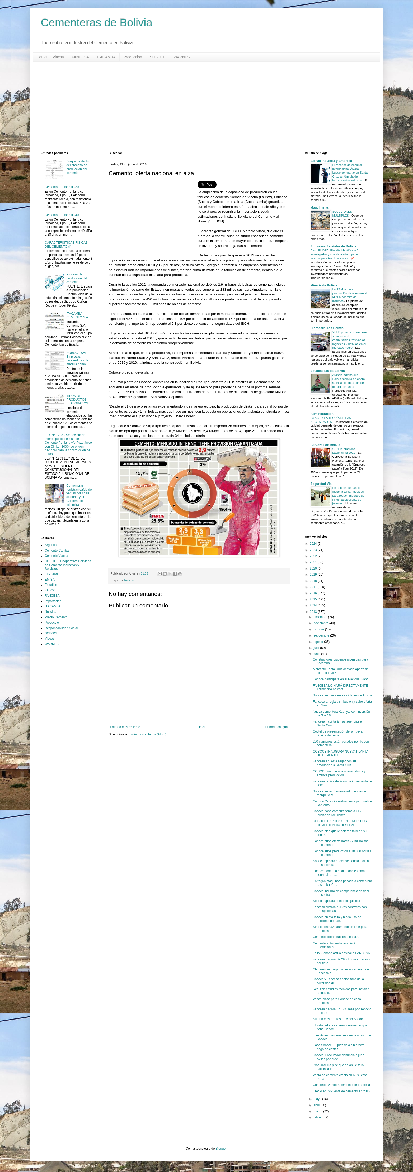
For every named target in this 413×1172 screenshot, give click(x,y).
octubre (319, 629)
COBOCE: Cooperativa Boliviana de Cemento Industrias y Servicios (68, 565)
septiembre (321, 635)
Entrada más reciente (125, 727)
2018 (314, 581)
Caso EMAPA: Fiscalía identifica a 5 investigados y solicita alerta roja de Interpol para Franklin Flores (334, 254)
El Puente (52, 574)
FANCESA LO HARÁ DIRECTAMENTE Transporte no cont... (340, 687)
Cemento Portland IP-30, (62, 187)
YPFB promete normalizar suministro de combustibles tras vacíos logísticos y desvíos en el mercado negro (349, 340)
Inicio (203, 727)
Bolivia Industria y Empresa (331, 161)
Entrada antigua (276, 727)
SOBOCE (158, 57)
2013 (314, 612)
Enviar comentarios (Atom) (147, 734)
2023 (314, 550)
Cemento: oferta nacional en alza (336, 937)
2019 (314, 574)
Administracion (322, 414)
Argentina (51, 545)
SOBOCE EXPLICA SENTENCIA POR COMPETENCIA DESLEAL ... (340, 823)
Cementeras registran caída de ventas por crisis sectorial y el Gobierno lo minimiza (79, 495)
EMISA (50, 579)
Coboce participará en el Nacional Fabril (341, 679)
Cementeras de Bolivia (97, 22)
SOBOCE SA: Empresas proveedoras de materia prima (77, 358)
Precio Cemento (56, 617)
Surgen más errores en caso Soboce (338, 1019)
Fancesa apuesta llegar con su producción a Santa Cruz (334, 763)
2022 (314, 556)
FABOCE (51, 590)
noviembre (321, 623)
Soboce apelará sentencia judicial (336, 901)
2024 (314, 544)
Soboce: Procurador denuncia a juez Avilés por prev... (338, 1057)
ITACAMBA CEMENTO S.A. (77, 315)
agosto (318, 642)
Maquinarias (320, 207)
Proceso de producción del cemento (76, 278)
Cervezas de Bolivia (325, 445)
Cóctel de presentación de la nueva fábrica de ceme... (337, 733)
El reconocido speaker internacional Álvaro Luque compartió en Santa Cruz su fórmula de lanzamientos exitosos (350, 172)
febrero (318, 1117)
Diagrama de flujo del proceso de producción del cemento (78, 167)
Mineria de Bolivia (324, 285)
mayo (317, 1099)
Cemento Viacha (50, 57)
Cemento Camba (57, 550)
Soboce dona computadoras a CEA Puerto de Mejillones (337, 813)
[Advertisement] (199, 106)
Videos (49, 638)
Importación (53, 601)
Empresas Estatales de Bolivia (333, 246)
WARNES (182, 57)
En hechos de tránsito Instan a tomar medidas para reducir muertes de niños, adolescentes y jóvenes (348, 495)
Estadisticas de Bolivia (328, 371)
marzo (318, 1111)
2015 (314, 599)
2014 (314, 605)
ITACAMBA (106, 57)
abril (316, 1105)
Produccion (133, 57)
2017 (314, 587)
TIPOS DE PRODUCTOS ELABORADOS (77, 399)
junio (317, 654)
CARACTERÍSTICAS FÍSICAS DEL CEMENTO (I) (66, 244)
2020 (314, 568)
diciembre (320, 617)
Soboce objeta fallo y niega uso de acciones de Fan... (337, 919)
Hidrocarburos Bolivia (327, 328)
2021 (314, 562)
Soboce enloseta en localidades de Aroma (342, 695)
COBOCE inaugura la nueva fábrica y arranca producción (339, 773)
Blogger (221, 1148)
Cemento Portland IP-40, (62, 215)
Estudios (51, 585)
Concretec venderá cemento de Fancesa (341, 1085)
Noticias (129, 580)
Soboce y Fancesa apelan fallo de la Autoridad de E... (338, 981)
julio (316, 648)
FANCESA (80, 57)
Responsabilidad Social (61, 628)
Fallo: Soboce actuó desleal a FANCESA (341, 953)
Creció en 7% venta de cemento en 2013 (341, 1091)
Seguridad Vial (321, 484)
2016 (314, 593)
